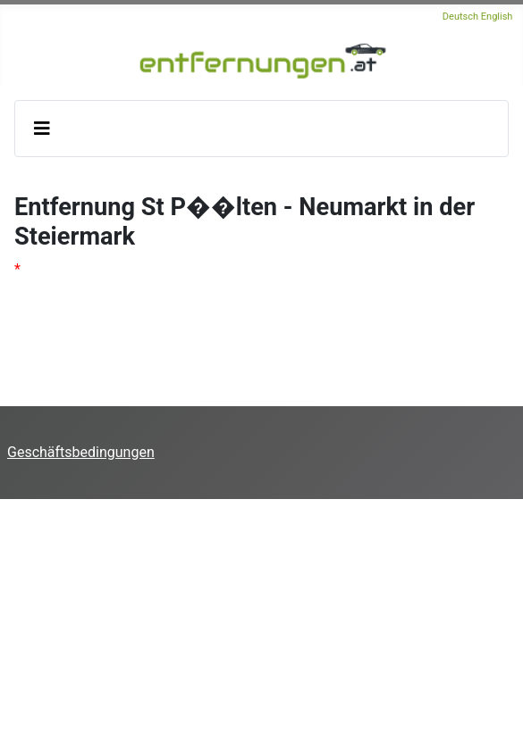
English (497, 16)
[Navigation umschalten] (42, 128)
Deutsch (460, 16)
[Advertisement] (261, 624)
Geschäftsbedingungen (81, 452)
